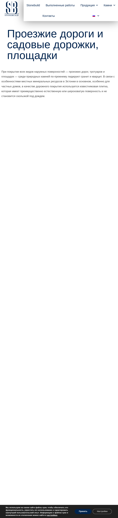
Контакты (49, 15)
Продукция (89, 5)
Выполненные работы (60, 5)
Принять (83, 511)
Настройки (102, 511)
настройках (52, 515)
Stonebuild (33, 5)
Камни (109, 5)
